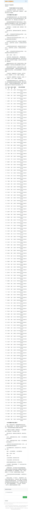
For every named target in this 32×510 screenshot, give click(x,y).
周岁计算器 (5, 502)
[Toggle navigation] (26, 1)
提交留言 (24, 497)
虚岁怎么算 (14, 502)
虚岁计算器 (8, 502)
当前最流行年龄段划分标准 (19, 502)
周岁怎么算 (11, 502)
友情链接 (6, 500)
